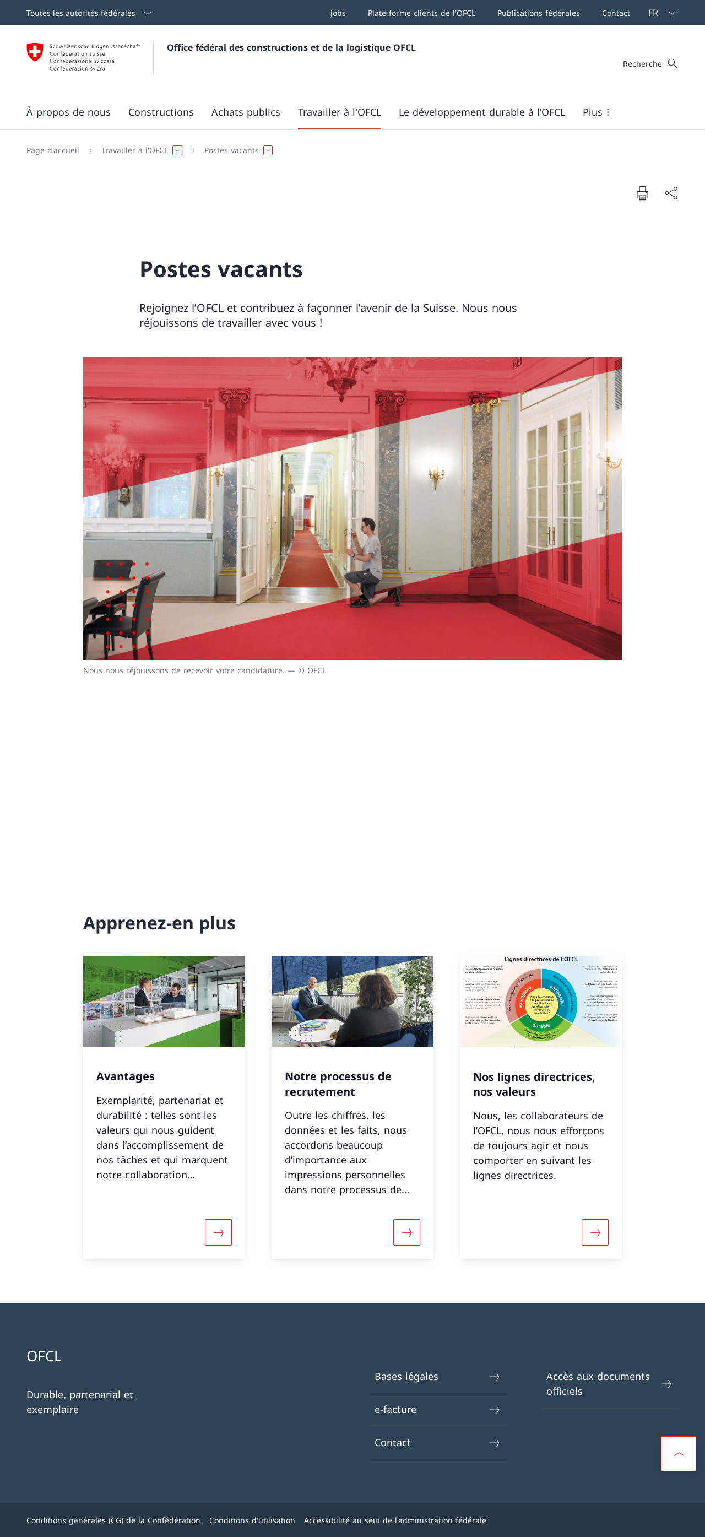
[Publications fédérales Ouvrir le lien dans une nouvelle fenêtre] (536, 12)
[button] (69, 111)
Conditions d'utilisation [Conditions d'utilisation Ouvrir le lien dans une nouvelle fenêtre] (252, 1520)
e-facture (438, 1409)
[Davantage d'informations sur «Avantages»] (218, 1232)
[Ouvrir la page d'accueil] (221, 59)
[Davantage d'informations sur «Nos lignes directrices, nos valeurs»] (595, 1232)
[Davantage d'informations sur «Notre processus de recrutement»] (406, 1232)
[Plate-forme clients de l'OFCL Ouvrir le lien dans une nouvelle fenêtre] (419, 12)
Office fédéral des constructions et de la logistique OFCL (291, 47)
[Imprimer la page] (642, 193)
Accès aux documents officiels (609, 1384)
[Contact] (614, 12)
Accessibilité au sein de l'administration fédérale (395, 1520)
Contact (438, 1442)
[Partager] (671, 193)
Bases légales (438, 1376)
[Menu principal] (344, 111)
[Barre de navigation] (478, 12)
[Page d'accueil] (53, 150)
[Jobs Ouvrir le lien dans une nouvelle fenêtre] (336, 12)
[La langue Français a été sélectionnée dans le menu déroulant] (659, 12)
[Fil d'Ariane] (348, 150)
